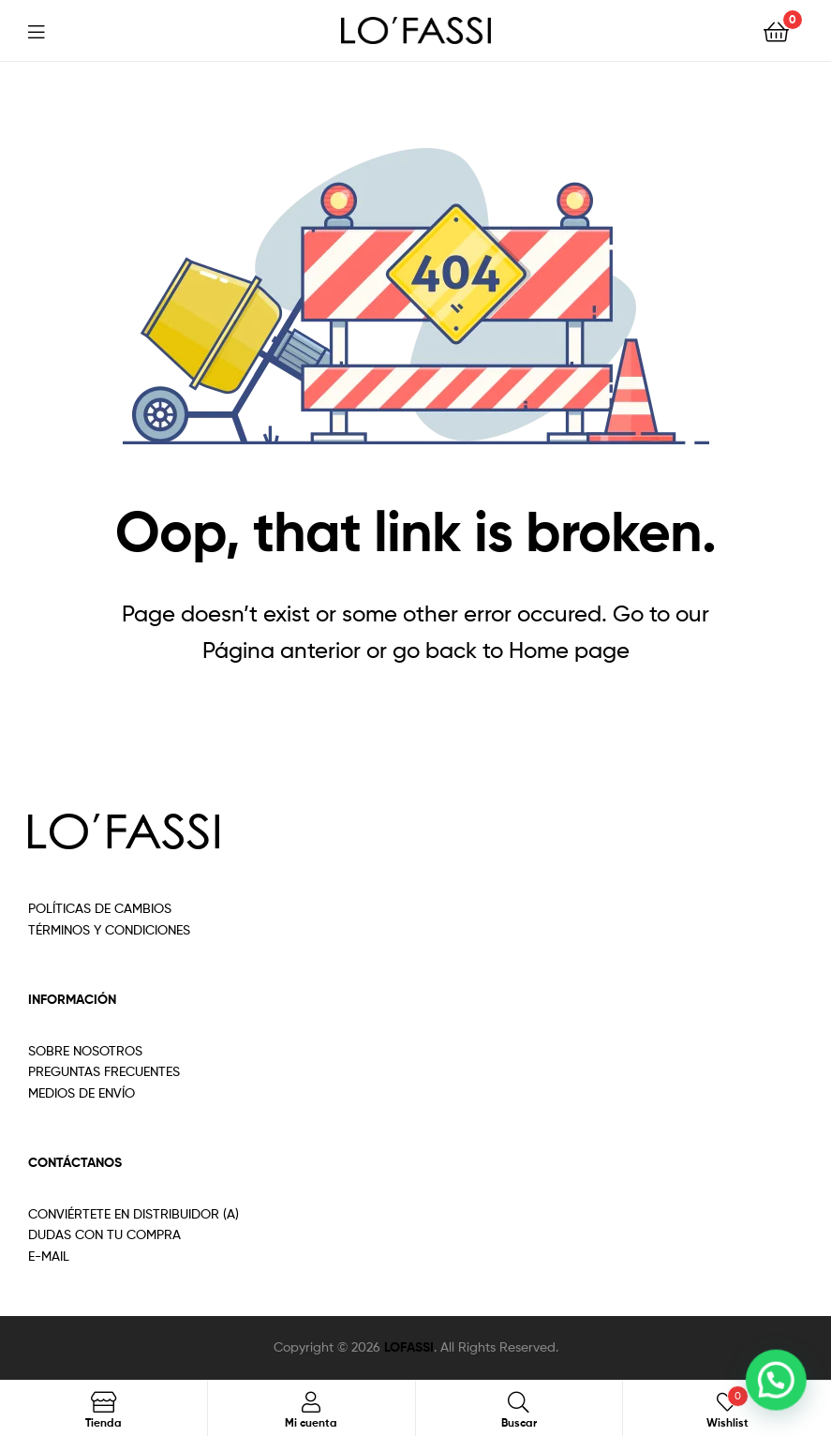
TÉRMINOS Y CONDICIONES (109, 929)
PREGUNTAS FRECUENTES (104, 1071)
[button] (780, 1393)
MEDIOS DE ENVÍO (81, 1092)
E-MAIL (48, 1256)
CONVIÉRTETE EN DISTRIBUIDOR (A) (133, 1213)
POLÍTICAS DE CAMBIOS (99, 908)
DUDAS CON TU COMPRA (104, 1234)
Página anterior (281, 650)
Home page (569, 650)
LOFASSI (409, 1347)
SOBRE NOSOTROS (85, 1050)
